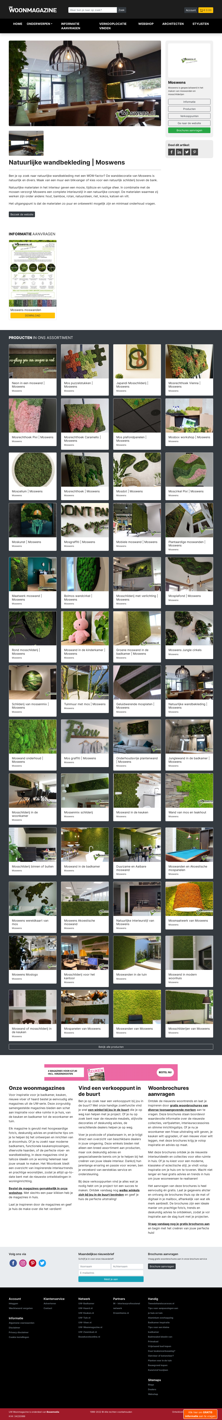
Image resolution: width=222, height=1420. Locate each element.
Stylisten (201, 24)
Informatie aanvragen (70, 26)
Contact (48, 1308)
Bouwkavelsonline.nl (89, 1336)
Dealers (152, 1389)
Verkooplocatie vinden (113, 26)
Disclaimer (14, 1327)
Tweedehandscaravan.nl (161, 1303)
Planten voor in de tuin (160, 1360)
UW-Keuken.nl (86, 1313)
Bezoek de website (21, 214)
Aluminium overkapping (160, 1317)
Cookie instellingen (19, 1337)
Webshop (145, 24)
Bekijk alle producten (111, 1046)
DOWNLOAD (32, 315)
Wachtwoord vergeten (21, 1308)
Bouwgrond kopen (157, 1365)
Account (191, 10)
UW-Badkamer (86, 1303)
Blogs (151, 1384)
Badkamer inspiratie (159, 1322)
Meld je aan (111, 1279)
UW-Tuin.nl (84, 1317)
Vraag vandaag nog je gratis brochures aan (179, 1224)
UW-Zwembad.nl (87, 1332)
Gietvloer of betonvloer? (161, 1355)
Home (17, 24)
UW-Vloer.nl (84, 1322)
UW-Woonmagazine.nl (90, 1327)
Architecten (173, 24)
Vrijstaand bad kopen (159, 1346)
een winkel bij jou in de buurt (108, 1110)
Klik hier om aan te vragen (200, 1414)
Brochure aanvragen (162, 1266)
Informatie (189, 101)
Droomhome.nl (121, 1313)
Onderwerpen (38, 24)
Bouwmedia (53, 1411)
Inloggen (13, 1303)
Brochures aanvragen (189, 130)
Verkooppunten (189, 116)
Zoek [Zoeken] (122, 10)
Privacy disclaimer (19, 1332)
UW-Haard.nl (85, 1308)
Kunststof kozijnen (158, 1370)
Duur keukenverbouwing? (161, 1351)
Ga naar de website (189, 123)
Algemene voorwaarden (21, 1322)
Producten (189, 108)
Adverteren (50, 1303)
